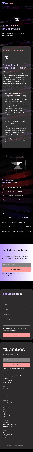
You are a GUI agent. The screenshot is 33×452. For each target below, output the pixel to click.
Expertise (5, 413)
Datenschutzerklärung (9, 424)
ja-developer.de (7, 403)
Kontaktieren (6, 389)
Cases (4, 411)
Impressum (6, 422)
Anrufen (5, 396)
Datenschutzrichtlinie (7, 275)
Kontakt (5, 416)
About (4, 409)
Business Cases (7, 434)
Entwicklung (6, 415)
